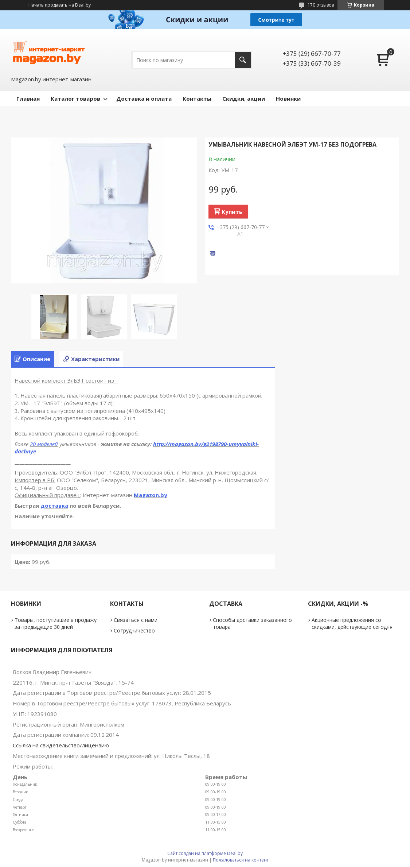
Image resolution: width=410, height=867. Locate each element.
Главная (28, 98)
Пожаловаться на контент (241, 860)
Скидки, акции (243, 98)
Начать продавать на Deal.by (59, 5)
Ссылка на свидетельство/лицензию (61, 745)
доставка (54, 505)
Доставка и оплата (144, 98)
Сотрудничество (134, 630)
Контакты (197, 98)
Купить (232, 211)
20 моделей (44, 444)
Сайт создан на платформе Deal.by (205, 853)
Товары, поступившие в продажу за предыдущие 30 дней (56, 623)
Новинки (288, 98)
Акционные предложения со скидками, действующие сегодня (352, 623)
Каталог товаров (75, 98)
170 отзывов (321, 5)
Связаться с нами (135, 619)
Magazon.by (150, 495)
